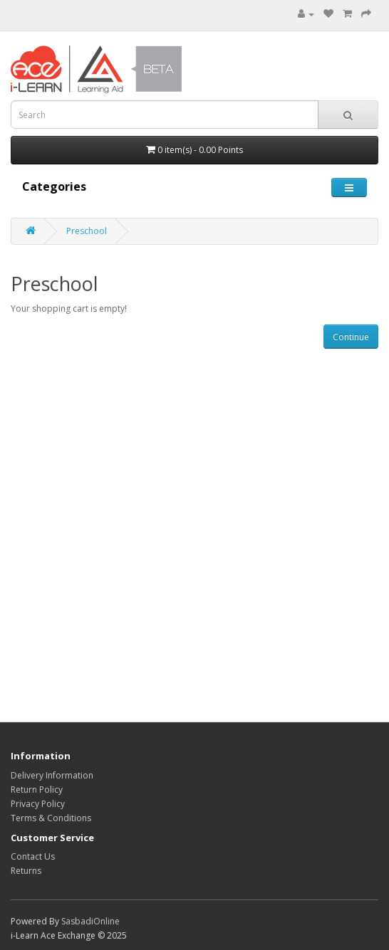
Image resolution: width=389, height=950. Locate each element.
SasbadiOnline (90, 921)
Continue (351, 337)
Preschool (86, 231)
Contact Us (33, 856)
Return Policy (37, 789)
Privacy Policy (38, 804)
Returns (26, 871)
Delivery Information (52, 775)
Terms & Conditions (51, 818)
